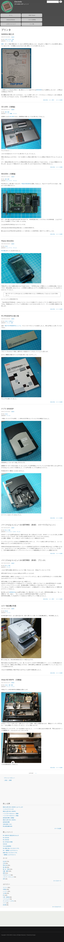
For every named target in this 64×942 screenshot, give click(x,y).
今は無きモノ (11, 321)
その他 (4, 893)
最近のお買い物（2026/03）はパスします (13, 807)
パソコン (5, 891)
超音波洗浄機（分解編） (9, 817)
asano (12, 37)
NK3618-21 (12, 592)
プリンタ (8, 40)
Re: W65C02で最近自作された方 (11, 835)
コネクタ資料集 (32, 19)
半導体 (4, 889)
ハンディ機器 (9, 113)
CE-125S (11, 116)
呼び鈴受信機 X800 (7, 826)
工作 (4, 863)
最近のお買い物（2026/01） (9, 820)
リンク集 (32, 24)
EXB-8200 (39, 89)
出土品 (6, 39)
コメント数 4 (51, 99)
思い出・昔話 (11, 39)
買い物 (6, 611)
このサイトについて (11, 24)
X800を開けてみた (7, 824)
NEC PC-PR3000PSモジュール (13, 325)
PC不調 (3, 250)
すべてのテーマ (57, 880)
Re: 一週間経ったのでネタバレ (10, 850)
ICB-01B (5, 844)
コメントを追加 (59, 99)
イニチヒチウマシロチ (8, 809)
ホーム (10, 15)
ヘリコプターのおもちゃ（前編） (11, 815)
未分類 (4, 904)
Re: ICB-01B (6, 837)
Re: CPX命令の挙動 (7, 842)
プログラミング (6, 875)
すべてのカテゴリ (56, 906)
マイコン (13, 686)
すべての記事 (58, 828)
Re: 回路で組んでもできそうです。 (11, 848)
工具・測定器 (6, 897)
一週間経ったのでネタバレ (9, 854)
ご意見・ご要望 (8, 780)
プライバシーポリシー (9, 778)
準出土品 (5, 865)
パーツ (4, 903)
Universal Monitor (11, 19)
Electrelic (18, 2)
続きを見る (45, 99)
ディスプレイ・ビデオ (11, 531)
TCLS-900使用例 (7, 846)
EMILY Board (32, 15)
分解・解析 (7, 111)
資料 (12, 40)
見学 (4, 878)
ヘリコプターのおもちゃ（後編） (11, 813)
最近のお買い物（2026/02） (9, 811)
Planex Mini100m (26, 183)
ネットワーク (9, 180)
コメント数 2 (51, 599)
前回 (2, 44)
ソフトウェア (6, 899)
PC (3, 895)
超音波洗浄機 (6, 822)
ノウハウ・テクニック (8, 877)
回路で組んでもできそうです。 (10, 852)
